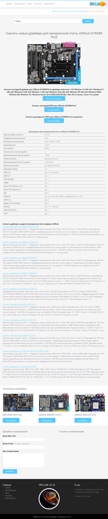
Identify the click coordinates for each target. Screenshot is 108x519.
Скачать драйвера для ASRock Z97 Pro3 (19, 335)
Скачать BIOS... (54, 109)
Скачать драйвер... (54, 98)
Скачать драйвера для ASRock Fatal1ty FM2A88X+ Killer (26, 350)
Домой (9, 4)
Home (7, 487)
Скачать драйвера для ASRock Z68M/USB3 (21, 226)
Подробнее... (11, 420)
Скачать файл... (54, 120)
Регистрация (20, 4)
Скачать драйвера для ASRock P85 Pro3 (19, 319)
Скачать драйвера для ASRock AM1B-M (19, 304)
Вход (30, 4)
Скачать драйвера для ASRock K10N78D (20, 366)
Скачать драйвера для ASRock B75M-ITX (20, 257)
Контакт (8, 494)
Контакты (38, 4)
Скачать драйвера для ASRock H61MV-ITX (20, 241)
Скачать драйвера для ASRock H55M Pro (20, 288)
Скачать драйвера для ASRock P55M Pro (20, 273)
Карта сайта (49, 4)
